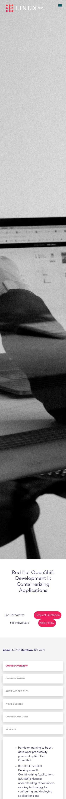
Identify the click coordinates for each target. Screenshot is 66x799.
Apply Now (47, 623)
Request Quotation (48, 615)
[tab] (33, 666)
